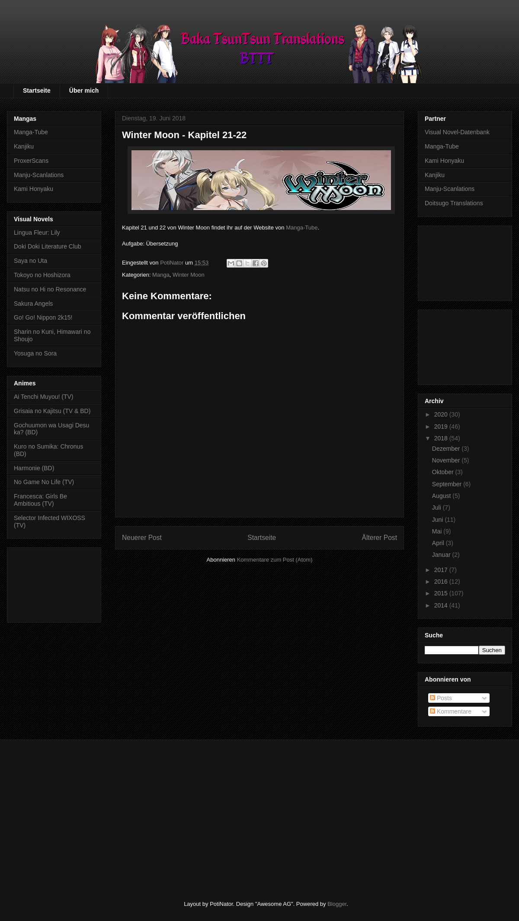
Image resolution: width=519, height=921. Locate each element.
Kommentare (450, 711)
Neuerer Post (142, 537)
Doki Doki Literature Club (47, 246)
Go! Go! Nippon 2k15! (43, 317)
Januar (442, 554)
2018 (441, 438)
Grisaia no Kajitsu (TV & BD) (52, 410)
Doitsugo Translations (454, 203)
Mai (437, 531)
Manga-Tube (301, 227)
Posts (441, 698)
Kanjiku (24, 146)
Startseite (37, 90)
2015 (441, 593)
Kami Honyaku (33, 188)
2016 (441, 581)
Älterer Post (379, 537)
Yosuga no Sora (35, 353)
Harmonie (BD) (34, 468)
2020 (441, 414)
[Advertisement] (54, 583)
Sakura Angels (33, 303)
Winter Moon (189, 274)
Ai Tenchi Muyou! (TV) (43, 396)
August (442, 495)
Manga (161, 274)
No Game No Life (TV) (44, 481)
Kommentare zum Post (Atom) (275, 559)
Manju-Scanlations (39, 174)
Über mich (84, 90)
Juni (438, 519)
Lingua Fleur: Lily (37, 232)
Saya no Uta (30, 260)
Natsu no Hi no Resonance (50, 289)
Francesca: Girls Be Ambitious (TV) (40, 500)
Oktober (443, 472)
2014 (441, 605)
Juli (437, 507)
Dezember (446, 448)
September (447, 484)
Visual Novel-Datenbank (457, 132)
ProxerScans (31, 160)
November (446, 460)
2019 (441, 426)
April (439, 543)
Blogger (336, 904)
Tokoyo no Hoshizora (42, 274)
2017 (441, 569)
